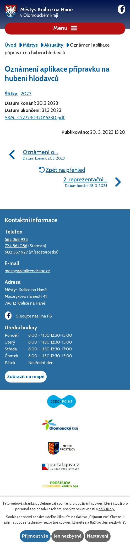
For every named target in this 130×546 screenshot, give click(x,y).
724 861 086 (16, 245)
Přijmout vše (35, 536)
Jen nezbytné (68, 536)
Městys (30, 45)
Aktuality (53, 45)
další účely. (107, 509)
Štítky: (11, 94)
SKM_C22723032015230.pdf (35, 118)
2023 (26, 94)
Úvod (10, 45)
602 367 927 (16, 252)
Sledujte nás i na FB (28, 315)
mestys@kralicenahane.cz (27, 270)
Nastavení (97, 536)
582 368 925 (16, 239)
